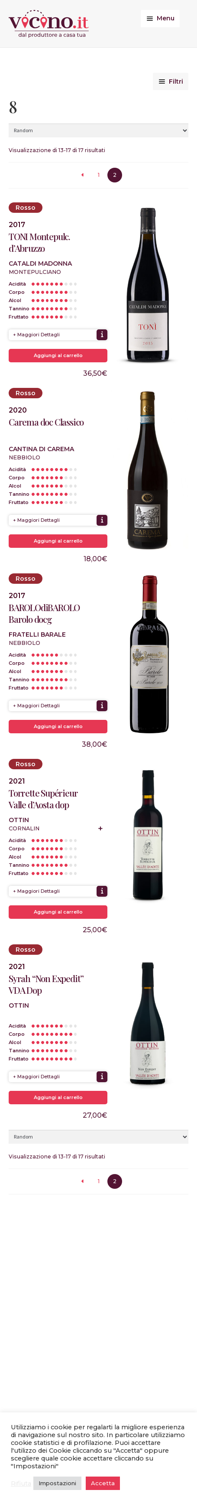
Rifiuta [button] (21, 1483)
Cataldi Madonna (40, 263)
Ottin (19, 820)
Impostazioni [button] (57, 1483)
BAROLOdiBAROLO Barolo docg (44, 613)
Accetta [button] (103, 1483)
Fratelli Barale (37, 634)
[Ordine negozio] (98, 130)
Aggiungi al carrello (58, 355)
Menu (165, 18)
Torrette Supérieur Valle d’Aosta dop (43, 798)
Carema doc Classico (46, 422)
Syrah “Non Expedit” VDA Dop (46, 984)
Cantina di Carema (41, 449)
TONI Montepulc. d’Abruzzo (39, 242)
